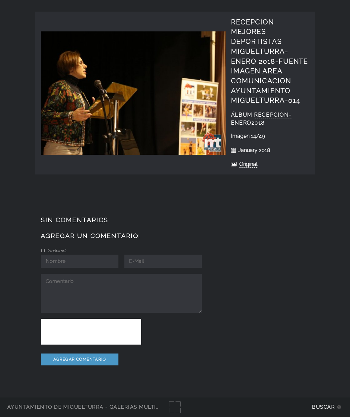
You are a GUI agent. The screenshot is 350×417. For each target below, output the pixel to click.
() (56, 250)
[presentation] (91, 332)
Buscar (323, 407)
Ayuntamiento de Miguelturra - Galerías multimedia (90, 407)
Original (248, 164)
